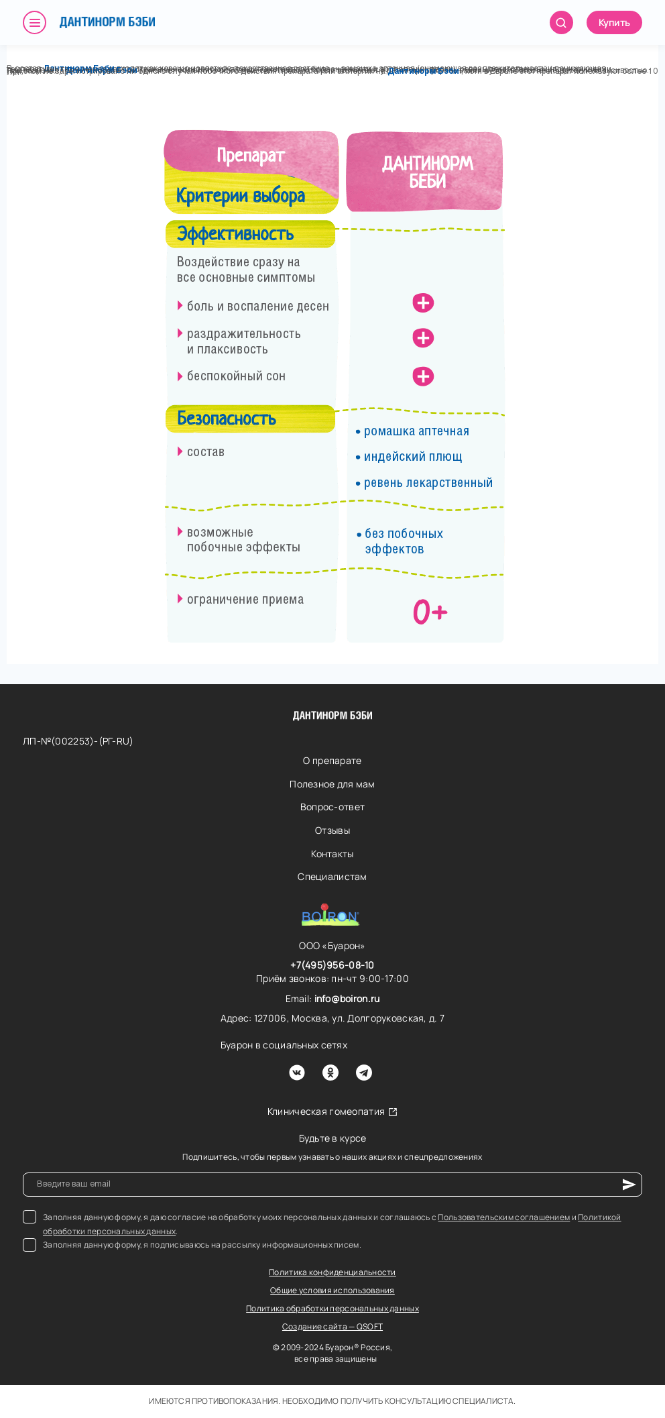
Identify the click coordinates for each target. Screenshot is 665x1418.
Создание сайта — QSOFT (332, 1326)
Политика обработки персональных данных (332, 1308)
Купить (614, 22)
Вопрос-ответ (332, 806)
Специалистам (332, 876)
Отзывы (332, 830)
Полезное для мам (332, 783)
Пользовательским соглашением (504, 1217)
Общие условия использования (332, 1290)
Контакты (332, 853)
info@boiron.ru (347, 998)
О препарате (332, 760)
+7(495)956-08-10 (332, 965)
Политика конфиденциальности (332, 1272)
